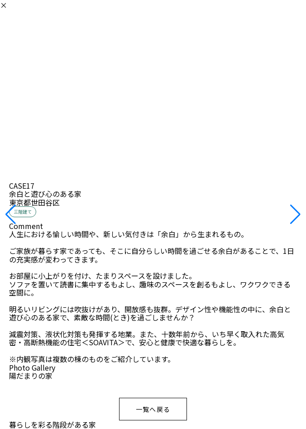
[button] (11, 214)
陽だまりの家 (31, 375)
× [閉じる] (3, 5)
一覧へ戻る (153, 409)
